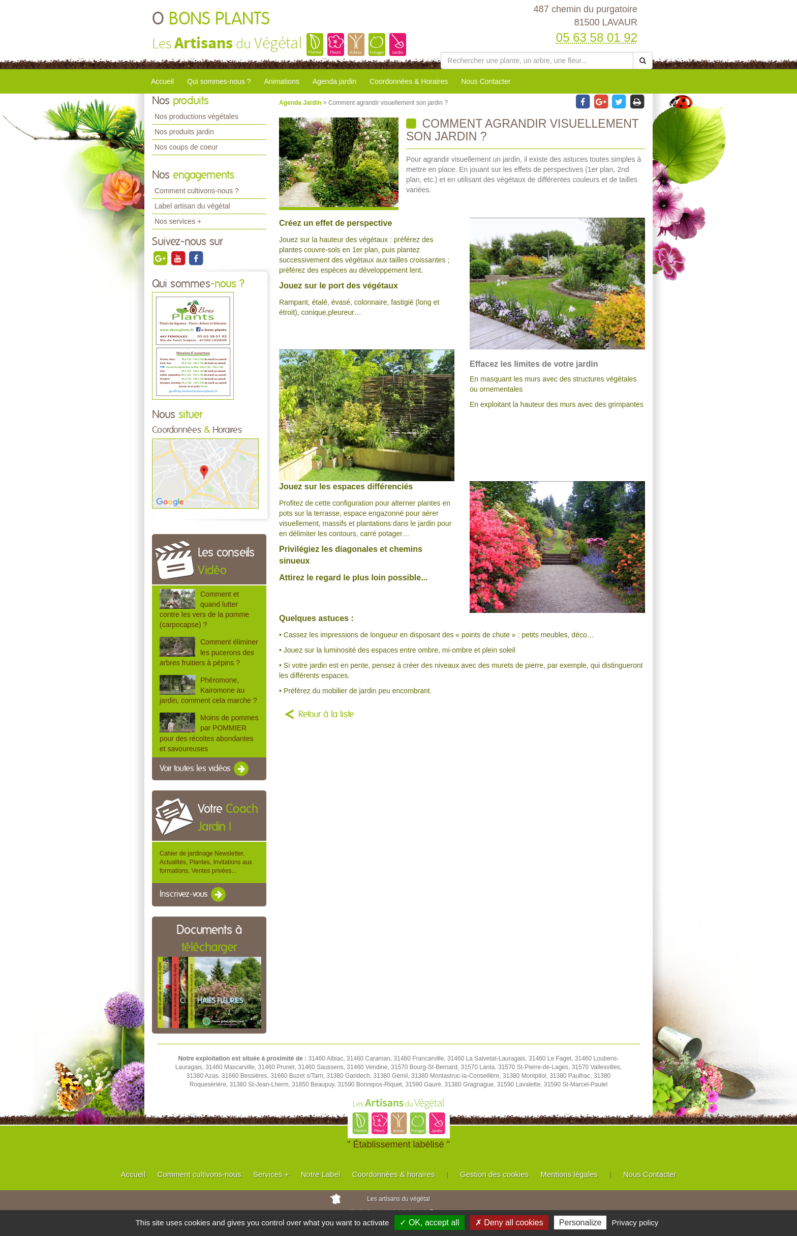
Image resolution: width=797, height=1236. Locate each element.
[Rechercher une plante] (537, 60)
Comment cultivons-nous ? (197, 191)
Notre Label (321, 1174)
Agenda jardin (334, 81)
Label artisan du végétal (192, 206)
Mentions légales (569, 1174)
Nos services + (178, 221)
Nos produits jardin (184, 132)
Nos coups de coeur (186, 147)
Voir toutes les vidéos (205, 769)
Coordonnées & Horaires (409, 81)
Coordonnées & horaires (393, 1174)
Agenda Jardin (301, 102)
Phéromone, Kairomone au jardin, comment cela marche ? (208, 690)
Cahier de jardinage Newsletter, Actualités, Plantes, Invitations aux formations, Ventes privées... (206, 862)
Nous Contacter (485, 81)
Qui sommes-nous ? (219, 81)
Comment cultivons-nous (199, 1174)
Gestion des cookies (494, 1174)
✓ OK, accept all (429, 1222)
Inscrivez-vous (193, 894)
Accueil (162, 81)
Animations (281, 81)
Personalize (580, 1222)
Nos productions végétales (196, 116)
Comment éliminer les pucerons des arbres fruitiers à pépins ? (209, 652)
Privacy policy (635, 1222)
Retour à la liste (326, 714)
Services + (271, 1174)
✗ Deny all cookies (509, 1222)
